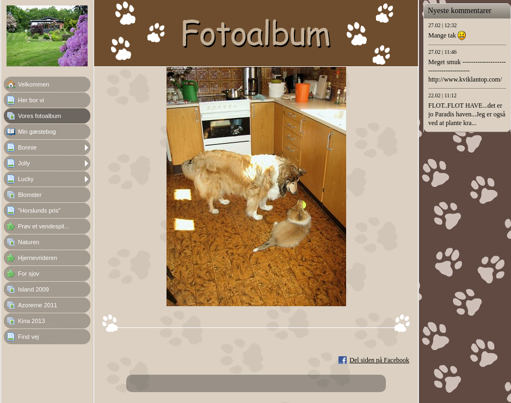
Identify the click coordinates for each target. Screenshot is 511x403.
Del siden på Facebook (379, 360)
